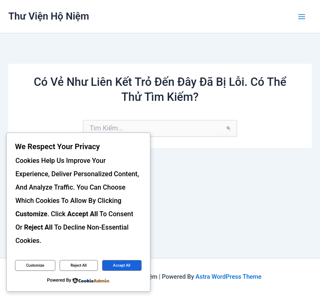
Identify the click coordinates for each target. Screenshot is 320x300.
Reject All (78, 265)
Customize (35, 265)
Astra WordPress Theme (228, 276)
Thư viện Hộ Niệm (48, 16)
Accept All (121, 265)
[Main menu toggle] (302, 16)
